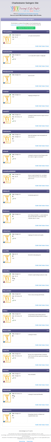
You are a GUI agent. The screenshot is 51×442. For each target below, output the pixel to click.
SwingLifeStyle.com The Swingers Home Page (28, 13)
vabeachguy (6, 231)
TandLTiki (6, 350)
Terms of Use (22, 441)
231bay (5, 310)
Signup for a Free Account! (25, 28)
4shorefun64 (7, 390)
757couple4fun (7, 32)
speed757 (6, 111)
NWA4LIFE (6, 191)
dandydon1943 (7, 51)
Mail (40, 46)
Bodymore (6, 211)
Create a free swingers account (18, 24)
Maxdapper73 (7, 410)
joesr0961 (6, 251)
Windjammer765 (8, 71)
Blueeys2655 (7, 330)
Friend (47, 46)
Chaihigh (6, 91)
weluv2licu (6, 271)
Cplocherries (7, 131)
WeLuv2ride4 (7, 291)
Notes (43, 46)
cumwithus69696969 (9, 171)
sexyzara (5, 370)
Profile (36, 46)
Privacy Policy (30, 441)
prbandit (5, 151)
